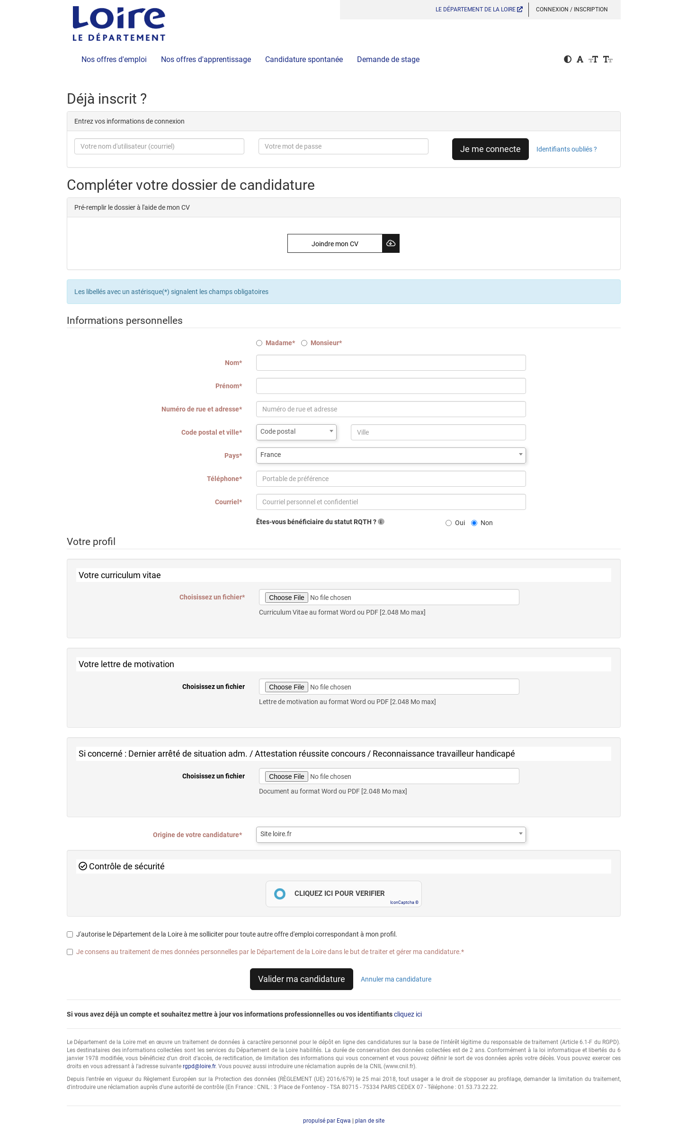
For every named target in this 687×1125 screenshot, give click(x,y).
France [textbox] (270, 454)
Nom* (233, 362)
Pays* (233, 455)
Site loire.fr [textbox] (276, 834)
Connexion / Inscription (572, 9)
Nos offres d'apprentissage (206, 59)
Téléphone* (224, 478)
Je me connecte (490, 149)
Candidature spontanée (304, 59)
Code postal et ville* (211, 432)
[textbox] (296, 431)
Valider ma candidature (301, 979)
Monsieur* (321, 343)
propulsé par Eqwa (327, 1120)
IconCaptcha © (404, 902)
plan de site (369, 1120)
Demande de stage (388, 59)
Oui (455, 523)
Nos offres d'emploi (114, 59)
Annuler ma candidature (396, 979)
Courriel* (228, 502)
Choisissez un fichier (213, 686)
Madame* (275, 343)
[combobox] (296, 432)
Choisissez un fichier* (212, 597)
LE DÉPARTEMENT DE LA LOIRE (479, 9)
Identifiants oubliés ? (566, 149)
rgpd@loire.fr (199, 1066)
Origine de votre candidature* (197, 835)
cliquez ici (408, 1014)
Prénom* (228, 386)
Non (482, 523)
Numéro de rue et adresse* (201, 409)
